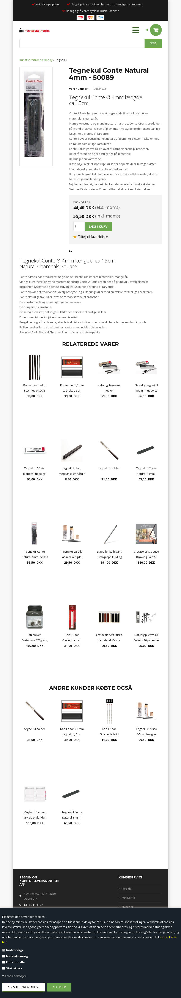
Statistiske (14, 968)
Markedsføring (17, 956)
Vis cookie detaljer (14, 976)
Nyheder (127, 907)
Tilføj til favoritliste (90, 236)
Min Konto (128, 898)
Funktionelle (15, 962)
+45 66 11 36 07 (33, 905)
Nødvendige (15, 950)
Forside (127, 889)
